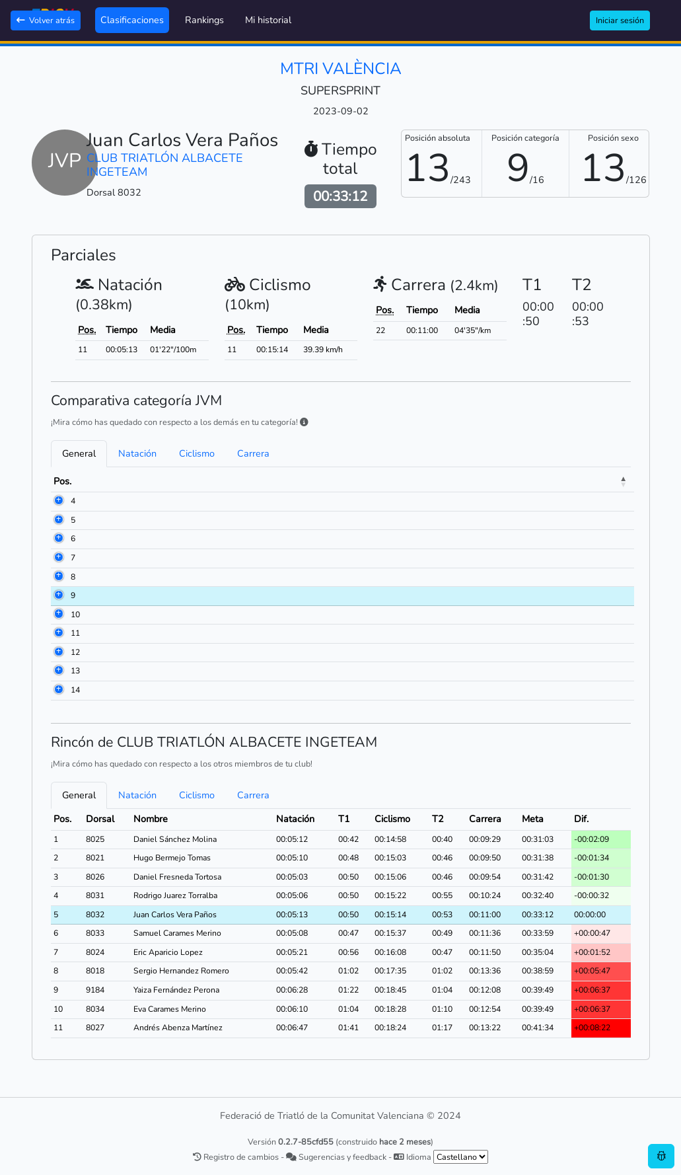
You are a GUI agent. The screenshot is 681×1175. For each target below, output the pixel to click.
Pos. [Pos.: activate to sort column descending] (62, 481)
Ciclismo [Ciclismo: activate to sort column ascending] (484, 481)
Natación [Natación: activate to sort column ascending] (401, 481)
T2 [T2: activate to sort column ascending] (525, 481)
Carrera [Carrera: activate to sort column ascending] (564, 481)
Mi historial (268, 19)
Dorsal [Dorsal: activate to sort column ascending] (102, 481)
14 (75, 690)
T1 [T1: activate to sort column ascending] (443, 481)
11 (75, 633)
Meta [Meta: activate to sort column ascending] (609, 481)
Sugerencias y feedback (336, 1156)
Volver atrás (46, 20)
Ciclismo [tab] (197, 453)
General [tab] (79, 453)
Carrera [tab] (253, 453)
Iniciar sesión (620, 20)
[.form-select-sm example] (460, 1157)
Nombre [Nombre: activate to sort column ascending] (150, 481)
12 (75, 652)
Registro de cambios (236, 1156)
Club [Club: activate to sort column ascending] (236, 481)
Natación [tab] (137, 453)
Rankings (204, 19)
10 (75, 614)
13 (75, 670)
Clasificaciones (132, 19)
